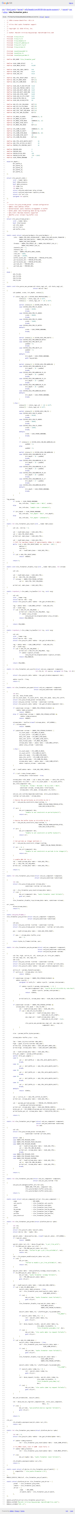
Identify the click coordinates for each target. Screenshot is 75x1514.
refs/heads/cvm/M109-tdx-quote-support (41, 9)
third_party (11, 9)
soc (70, 9)
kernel (20, 9)
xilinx (5, 12)
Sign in (71, 3)
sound (65, 9)
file (41, 17)
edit (47, 17)
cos (3, 9)
